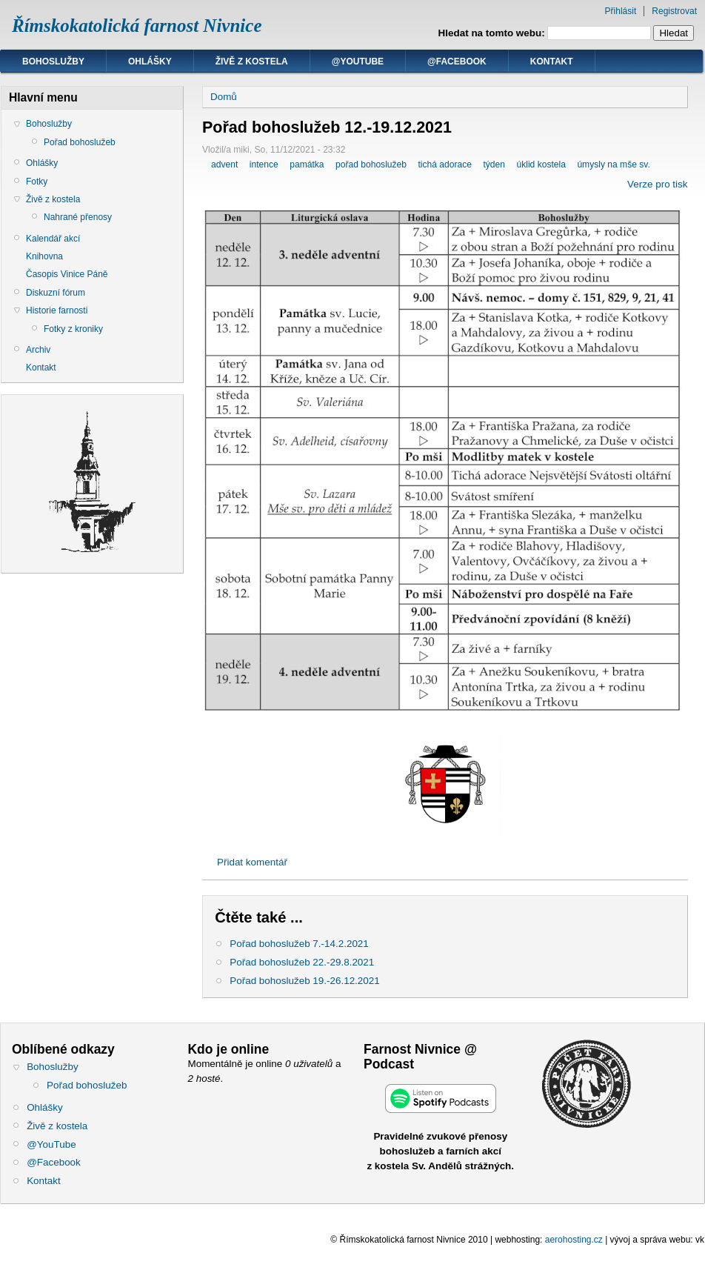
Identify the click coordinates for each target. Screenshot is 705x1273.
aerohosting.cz (574, 1239)
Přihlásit (621, 11)
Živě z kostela (251, 61)
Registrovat (674, 11)
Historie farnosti (56, 310)
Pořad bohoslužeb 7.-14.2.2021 (299, 943)
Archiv (38, 350)
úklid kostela (540, 164)
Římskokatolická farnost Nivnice (137, 26)
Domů (223, 96)
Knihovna (44, 256)
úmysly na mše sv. (613, 164)
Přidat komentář (252, 862)
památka (307, 164)
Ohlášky (150, 61)
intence (264, 164)
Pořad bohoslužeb (80, 142)
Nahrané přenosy (78, 217)
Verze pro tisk (657, 184)
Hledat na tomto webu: (493, 33)
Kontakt (551, 61)
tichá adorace (445, 164)
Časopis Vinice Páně (67, 274)
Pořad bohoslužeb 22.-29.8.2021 (302, 962)
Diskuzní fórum (55, 292)
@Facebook (457, 61)
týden (494, 164)
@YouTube (358, 61)
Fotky (36, 181)
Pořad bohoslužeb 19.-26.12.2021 (304, 980)
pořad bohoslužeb (371, 164)
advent (224, 164)
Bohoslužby (53, 61)
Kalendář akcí (53, 238)
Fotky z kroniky (73, 329)
